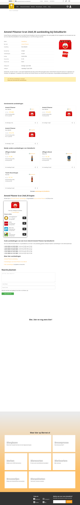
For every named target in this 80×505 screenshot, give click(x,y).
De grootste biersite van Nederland (23, 1)
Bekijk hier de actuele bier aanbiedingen (17, 80)
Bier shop (31, 490)
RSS (44, 477)
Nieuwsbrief (54, 491)
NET (13, 1)
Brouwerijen (39, 6)
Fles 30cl (7, 154)
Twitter (36, 477)
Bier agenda (32, 491)
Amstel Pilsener (25, 44)
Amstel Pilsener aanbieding (11, 256)
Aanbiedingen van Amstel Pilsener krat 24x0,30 (15, 259)
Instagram (46, 474)
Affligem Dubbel (10, 152)
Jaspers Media (46, 501)
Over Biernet (52, 1)
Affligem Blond (47, 152)
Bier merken (32, 486)
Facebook (36, 474)
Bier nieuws (32, 489)
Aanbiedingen (15, 10)
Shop (49, 6)
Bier (18, 6)
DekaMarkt (24, 41)
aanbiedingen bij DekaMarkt (42, 191)
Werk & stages (10, 489)
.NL (16, 1)
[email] (59, 476)
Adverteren (46, 1)
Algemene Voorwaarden (56, 486)
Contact (41, 1)
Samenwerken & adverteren (13, 490)
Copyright (53, 487)
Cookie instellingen (11, 491)
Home (10, 10)
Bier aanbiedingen (8, 261)
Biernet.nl (32, 501)
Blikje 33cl (44, 154)
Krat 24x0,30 (8, 109)
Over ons (9, 486)
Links (52, 489)
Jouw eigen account (55, 490)
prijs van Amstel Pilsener (39, 198)
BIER (10, 1)
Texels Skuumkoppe (11, 173)
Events (44, 6)
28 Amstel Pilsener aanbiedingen (18, 198)
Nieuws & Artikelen (25, 6)
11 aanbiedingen (15, 212)
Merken (33, 6)
